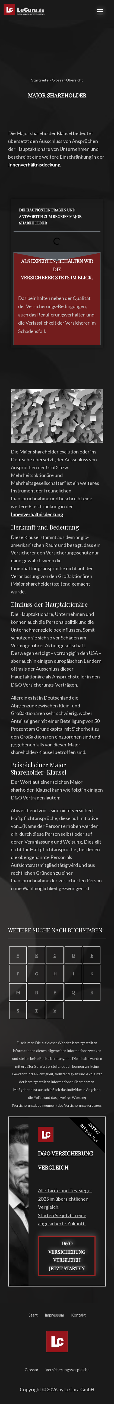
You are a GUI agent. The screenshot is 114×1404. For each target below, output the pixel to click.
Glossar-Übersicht (67, 80)
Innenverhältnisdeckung (34, 165)
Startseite (40, 80)
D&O (16, 685)
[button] (99, 11)
